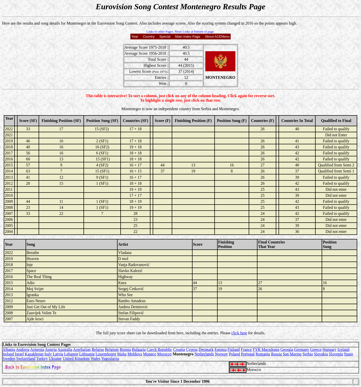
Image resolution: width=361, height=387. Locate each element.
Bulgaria (139, 349)
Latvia (58, 354)
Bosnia (125, 349)
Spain (348, 354)
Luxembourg (106, 354)
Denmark (206, 349)
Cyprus (192, 349)
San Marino (292, 354)
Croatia (179, 349)
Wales (96, 358)
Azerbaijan (82, 349)
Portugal (247, 354)
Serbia (308, 354)
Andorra (22, 349)
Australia (65, 349)
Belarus (98, 349)
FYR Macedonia (266, 349)
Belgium (112, 349)
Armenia (37, 349)
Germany (301, 349)
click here (239, 333)
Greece (315, 349)
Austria (51, 349)
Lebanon (71, 354)
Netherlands (204, 354)
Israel (19, 354)
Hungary (329, 349)
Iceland (343, 349)
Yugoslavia (110, 358)
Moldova (135, 354)
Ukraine (55, 358)
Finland (234, 349)
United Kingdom (76, 358)
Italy (48, 354)
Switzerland (25, 358)
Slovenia (336, 354)
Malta (121, 354)
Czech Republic (159, 349)
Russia (276, 354)
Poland (234, 354)
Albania (9, 349)
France (246, 349)
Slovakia (321, 354)
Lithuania (87, 354)
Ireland (8, 354)
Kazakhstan (34, 354)
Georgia (286, 349)
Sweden (9, 358)
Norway (221, 354)
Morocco (164, 354)
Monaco (149, 354)
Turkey (42, 358)
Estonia (221, 349)
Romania (262, 354)
